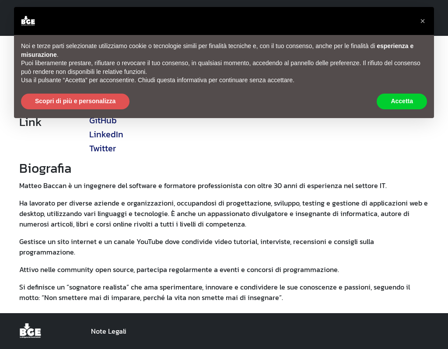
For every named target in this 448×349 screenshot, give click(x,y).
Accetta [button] (402, 101)
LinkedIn (106, 134)
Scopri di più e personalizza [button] (75, 101)
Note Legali (108, 331)
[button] (423, 21)
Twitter (102, 148)
